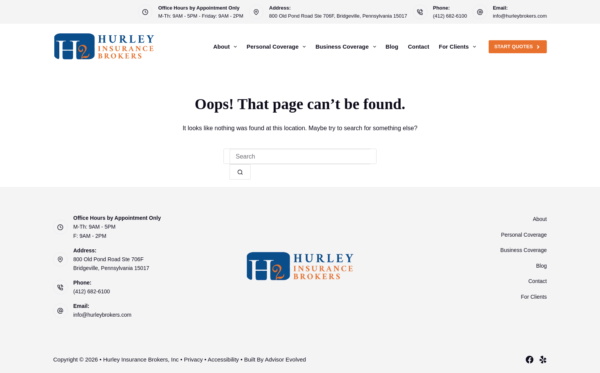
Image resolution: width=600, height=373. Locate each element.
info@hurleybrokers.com (520, 16)
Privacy (193, 359)
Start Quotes (517, 47)
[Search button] (240, 172)
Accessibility (223, 359)
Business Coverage (347, 46)
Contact (418, 46)
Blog (392, 46)
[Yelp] (543, 359)
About (226, 46)
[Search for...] (300, 156)
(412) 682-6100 (450, 16)
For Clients (459, 46)
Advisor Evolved (285, 359)
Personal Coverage (277, 46)
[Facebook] (529, 359)
